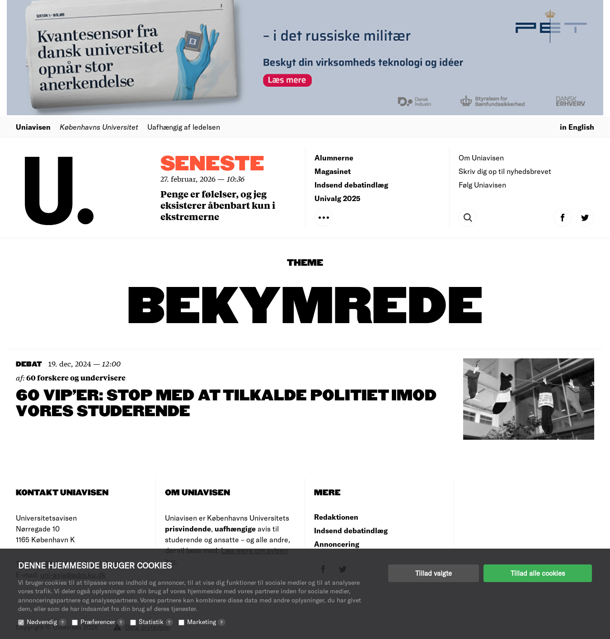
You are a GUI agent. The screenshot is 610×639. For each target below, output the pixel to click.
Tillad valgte (433, 573)
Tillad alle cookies (538, 573)
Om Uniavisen (481, 157)
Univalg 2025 (337, 198)
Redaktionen (336, 516)
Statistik (156, 621)
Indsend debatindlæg (351, 184)
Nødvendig (46, 621)
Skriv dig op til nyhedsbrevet (505, 171)
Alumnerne (333, 157)
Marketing (206, 621)
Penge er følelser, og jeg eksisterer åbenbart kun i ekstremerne (217, 205)
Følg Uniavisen (482, 184)
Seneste (212, 164)
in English (577, 126)
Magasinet (332, 171)
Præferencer (102, 621)
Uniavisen (33, 126)
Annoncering (336, 544)
